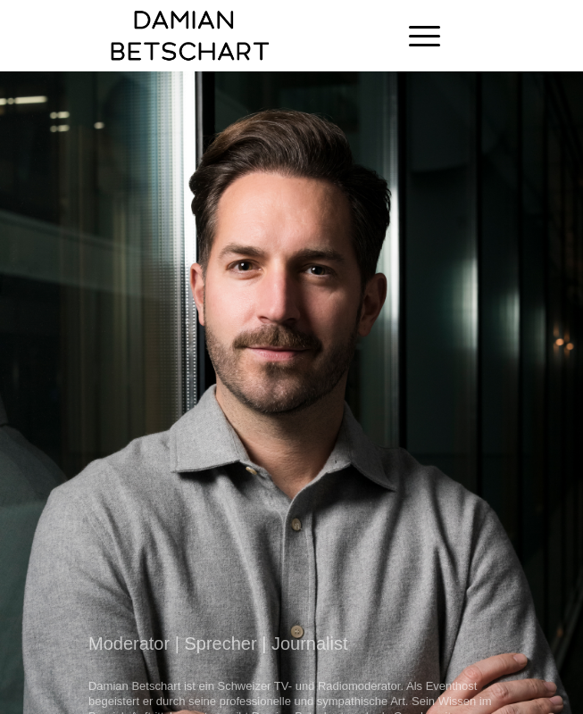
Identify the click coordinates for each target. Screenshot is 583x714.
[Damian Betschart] (242, 35)
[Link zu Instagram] (525, 35)
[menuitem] (415, 35)
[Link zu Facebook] (499, 35)
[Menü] (415, 35)
